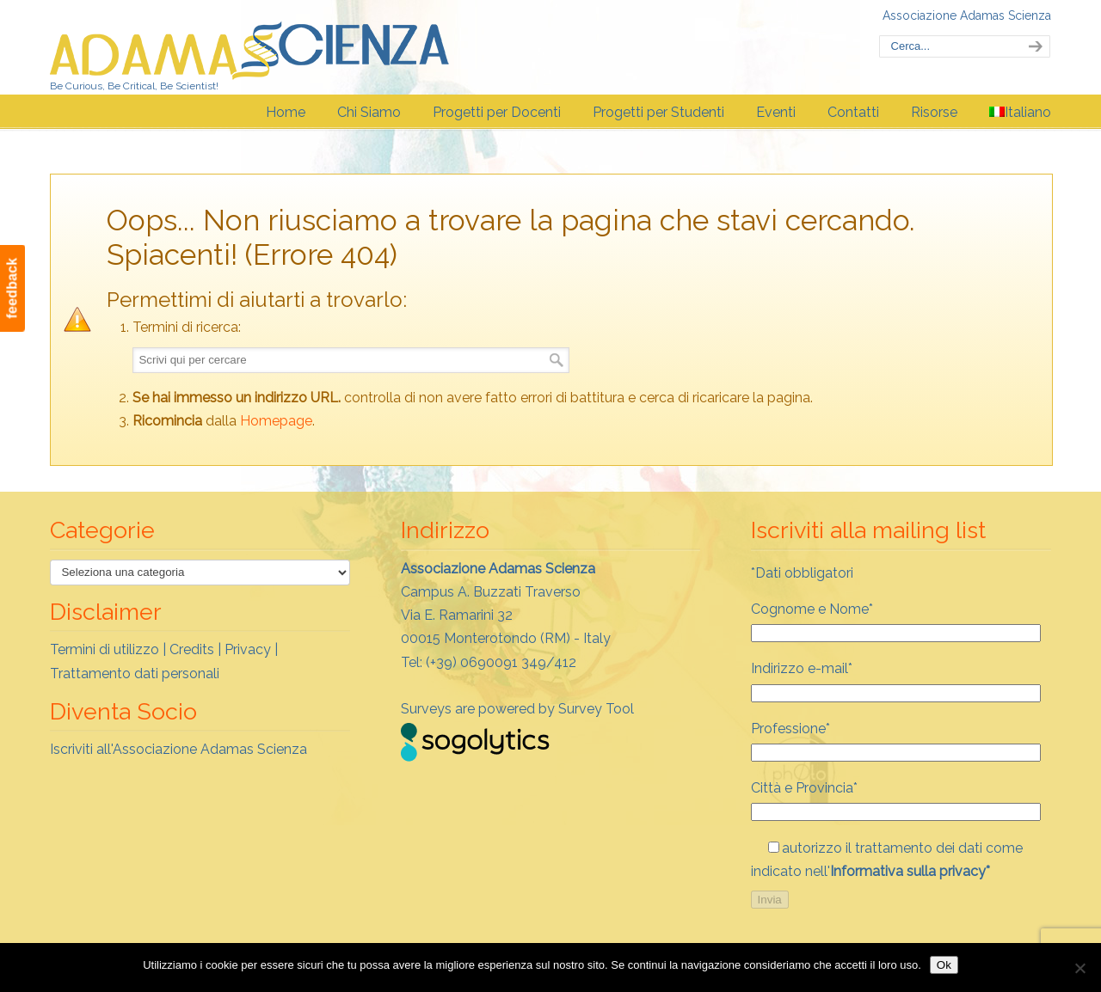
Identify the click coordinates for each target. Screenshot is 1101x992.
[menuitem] (1020, 113)
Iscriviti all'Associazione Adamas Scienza (178, 749)
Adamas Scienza (250, 46)
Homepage (276, 421)
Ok (944, 964)
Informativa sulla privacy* (910, 871)
